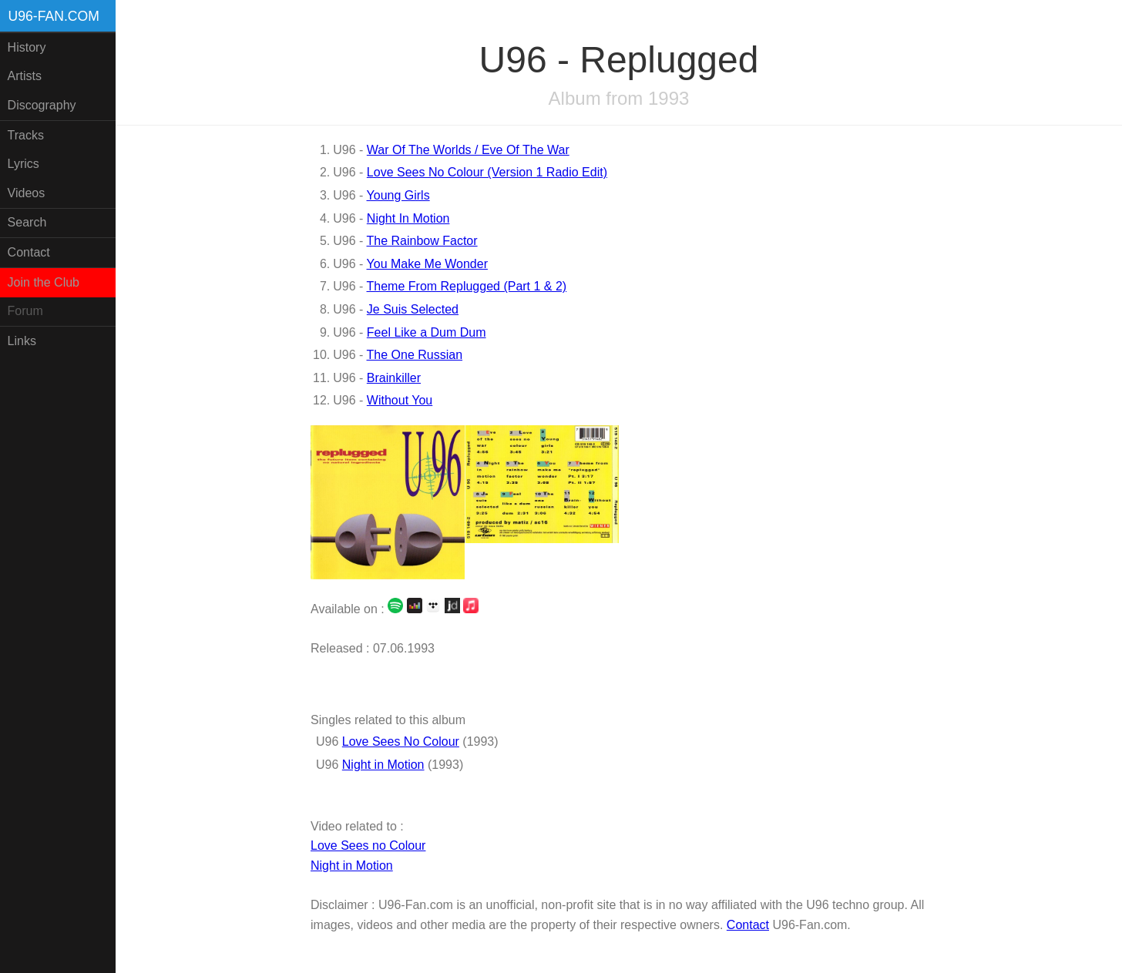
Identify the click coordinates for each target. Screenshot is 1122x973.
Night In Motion (408, 218)
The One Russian (415, 354)
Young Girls (398, 195)
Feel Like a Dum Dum (426, 332)
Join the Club (43, 282)
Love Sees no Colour (368, 845)
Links (22, 340)
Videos (26, 193)
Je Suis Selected (413, 309)
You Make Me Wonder (427, 263)
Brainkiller (394, 377)
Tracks (26, 135)
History (27, 47)
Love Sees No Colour (400, 741)
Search (27, 222)
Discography (42, 105)
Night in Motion (383, 764)
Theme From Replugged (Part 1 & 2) (467, 286)
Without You (399, 400)
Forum (25, 310)
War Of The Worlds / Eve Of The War (468, 149)
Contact (29, 252)
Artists (25, 75)
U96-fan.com (53, 16)
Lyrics (23, 163)
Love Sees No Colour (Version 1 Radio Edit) (487, 172)
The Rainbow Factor (422, 240)
